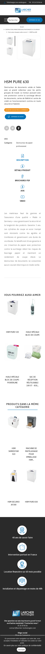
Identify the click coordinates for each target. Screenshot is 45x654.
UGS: (6, 139)
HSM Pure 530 (12, 332)
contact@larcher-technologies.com (22, 628)
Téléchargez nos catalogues (15, 2)
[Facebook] (18, 128)
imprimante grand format (31, 621)
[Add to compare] (6, 128)
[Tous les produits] (12, 128)
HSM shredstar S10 (14, 451)
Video (22, 201)
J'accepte (21, 650)
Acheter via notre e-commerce (17, 110)
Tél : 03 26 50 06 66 (35, 2)
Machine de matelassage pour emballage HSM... (31, 454)
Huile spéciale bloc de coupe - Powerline (12, 380)
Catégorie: (8, 143)
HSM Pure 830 (31, 502)
